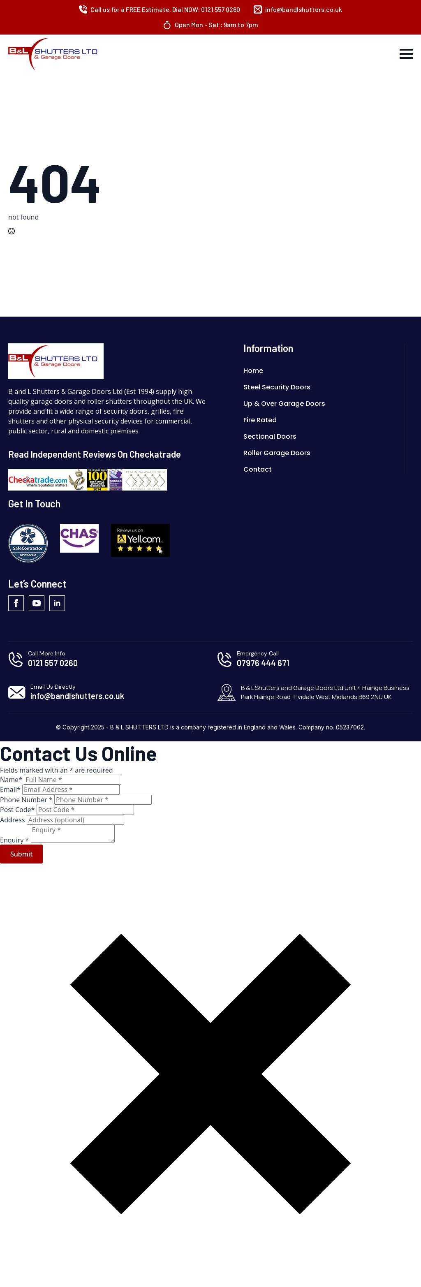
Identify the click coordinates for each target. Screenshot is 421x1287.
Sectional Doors (269, 436)
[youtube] (36, 603)
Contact (257, 469)
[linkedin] (57, 603)
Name (12, 779)
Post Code (18, 809)
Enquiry (15, 840)
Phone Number (27, 799)
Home (253, 370)
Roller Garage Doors (276, 453)
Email (11, 789)
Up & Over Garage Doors (284, 403)
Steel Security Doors (276, 387)
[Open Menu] (406, 53)
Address (13, 819)
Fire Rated (260, 420)
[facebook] (16, 603)
